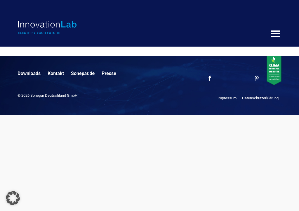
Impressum (227, 98)
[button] (13, 198)
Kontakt (56, 73)
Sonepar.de (83, 73)
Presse (109, 73)
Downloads (29, 73)
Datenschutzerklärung (260, 98)
